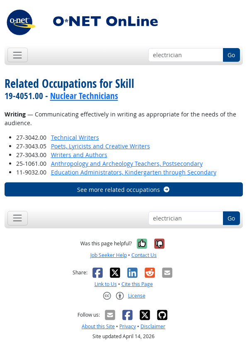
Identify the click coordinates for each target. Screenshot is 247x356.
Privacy (127, 326)
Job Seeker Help (108, 255)
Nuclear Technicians (84, 96)
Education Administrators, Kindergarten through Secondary (133, 172)
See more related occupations (123, 190)
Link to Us (105, 284)
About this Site (98, 326)
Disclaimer (152, 326)
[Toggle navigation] (17, 55)
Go (231, 55)
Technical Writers (75, 137)
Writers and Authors (79, 155)
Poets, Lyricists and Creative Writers (100, 146)
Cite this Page (137, 284)
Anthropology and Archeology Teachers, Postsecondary (127, 163)
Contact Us (144, 255)
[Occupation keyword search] (185, 55)
